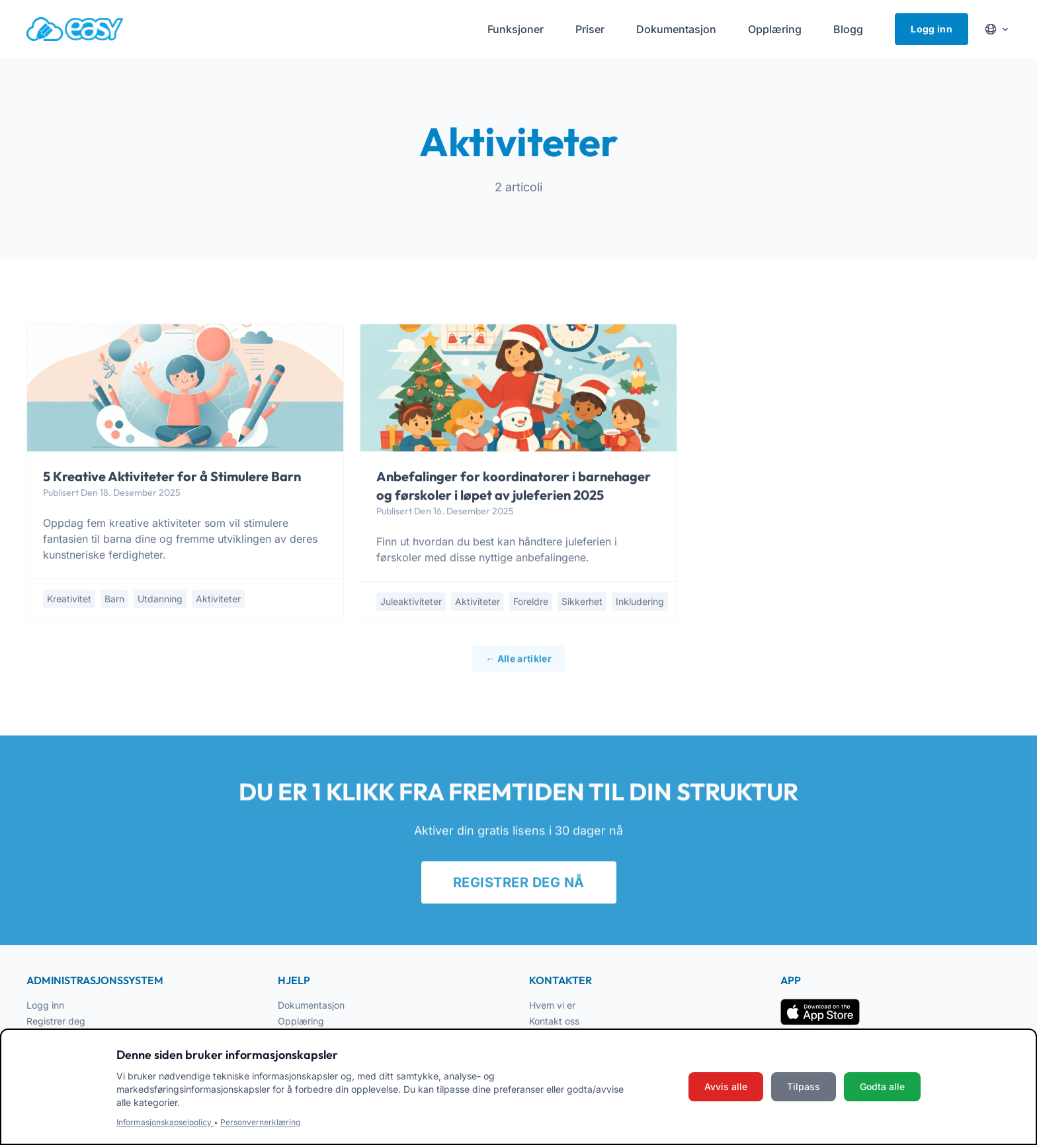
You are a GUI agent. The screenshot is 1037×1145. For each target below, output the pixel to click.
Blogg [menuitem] (848, 29)
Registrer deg (55, 1021)
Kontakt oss (554, 1021)
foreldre (530, 602)
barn (114, 599)
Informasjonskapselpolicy (165, 1122)
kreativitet (69, 599)
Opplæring (301, 1021)
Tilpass (803, 1086)
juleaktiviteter (411, 602)
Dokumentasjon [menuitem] (676, 29)
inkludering (640, 602)
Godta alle (882, 1086)
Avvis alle (725, 1086)
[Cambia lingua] (997, 29)
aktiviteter (218, 599)
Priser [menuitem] (589, 29)
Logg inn (931, 28)
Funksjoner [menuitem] (515, 29)
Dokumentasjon (311, 1005)
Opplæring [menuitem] (775, 29)
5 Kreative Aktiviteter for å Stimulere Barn (172, 477)
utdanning (160, 599)
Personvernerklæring (260, 1122)
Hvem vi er (552, 1005)
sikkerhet (581, 602)
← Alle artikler (518, 664)
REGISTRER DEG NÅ (519, 889)
